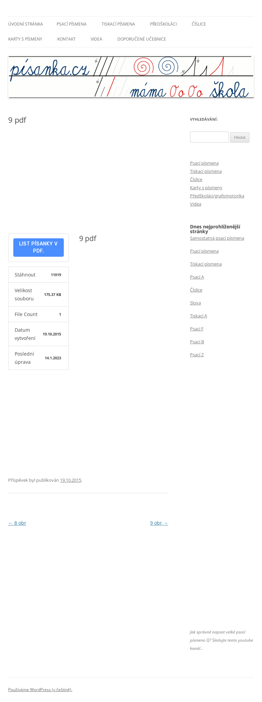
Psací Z (197, 355)
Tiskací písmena (118, 24)
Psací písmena (72, 24)
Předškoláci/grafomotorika (217, 196)
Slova (195, 303)
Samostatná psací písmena (217, 238)
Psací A (197, 277)
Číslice (199, 24)
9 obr (159, 523)
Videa (96, 39)
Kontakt (66, 39)
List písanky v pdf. (38, 247)
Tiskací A (198, 316)
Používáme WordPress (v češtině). (40, 689)
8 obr (17, 523)
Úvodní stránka (25, 24)
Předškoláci (163, 24)
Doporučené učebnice (141, 39)
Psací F (197, 329)
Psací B (197, 342)
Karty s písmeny (25, 39)
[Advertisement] (88, 180)
